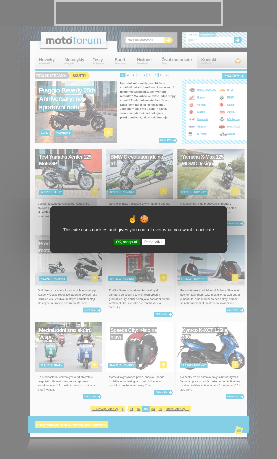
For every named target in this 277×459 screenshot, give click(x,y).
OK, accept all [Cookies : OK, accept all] (127, 242)
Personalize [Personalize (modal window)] (153, 242)
